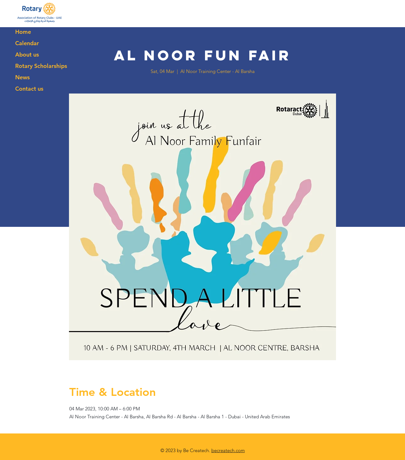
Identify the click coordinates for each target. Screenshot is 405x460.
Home (23, 31)
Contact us (29, 88)
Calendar (27, 43)
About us (27, 54)
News (22, 77)
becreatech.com (228, 450)
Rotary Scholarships (41, 66)
